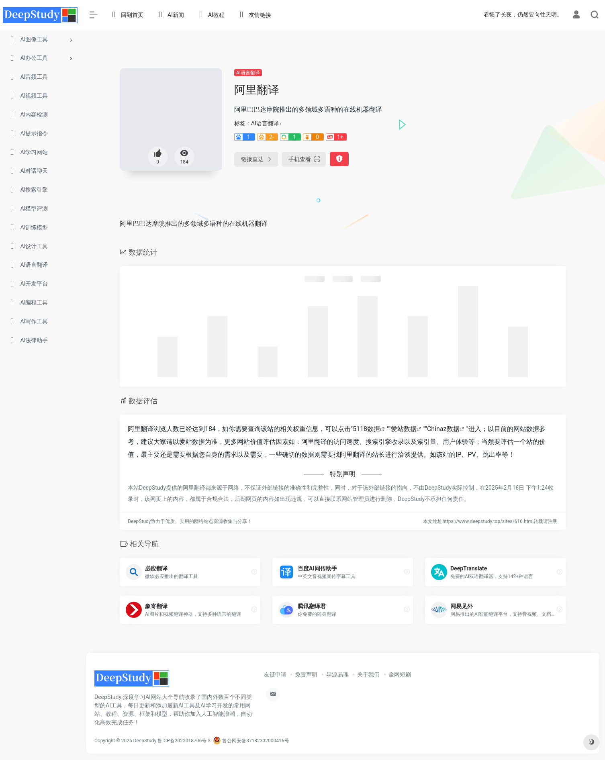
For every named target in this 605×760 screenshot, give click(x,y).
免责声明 (306, 674)
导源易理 (337, 674)
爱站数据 (404, 429)
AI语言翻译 (248, 73)
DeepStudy (144, 741)
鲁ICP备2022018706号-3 (184, 741)
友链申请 (275, 674)
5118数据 (366, 429)
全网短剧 (399, 674)
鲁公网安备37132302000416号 (251, 741)
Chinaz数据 (443, 429)
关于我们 (368, 674)
